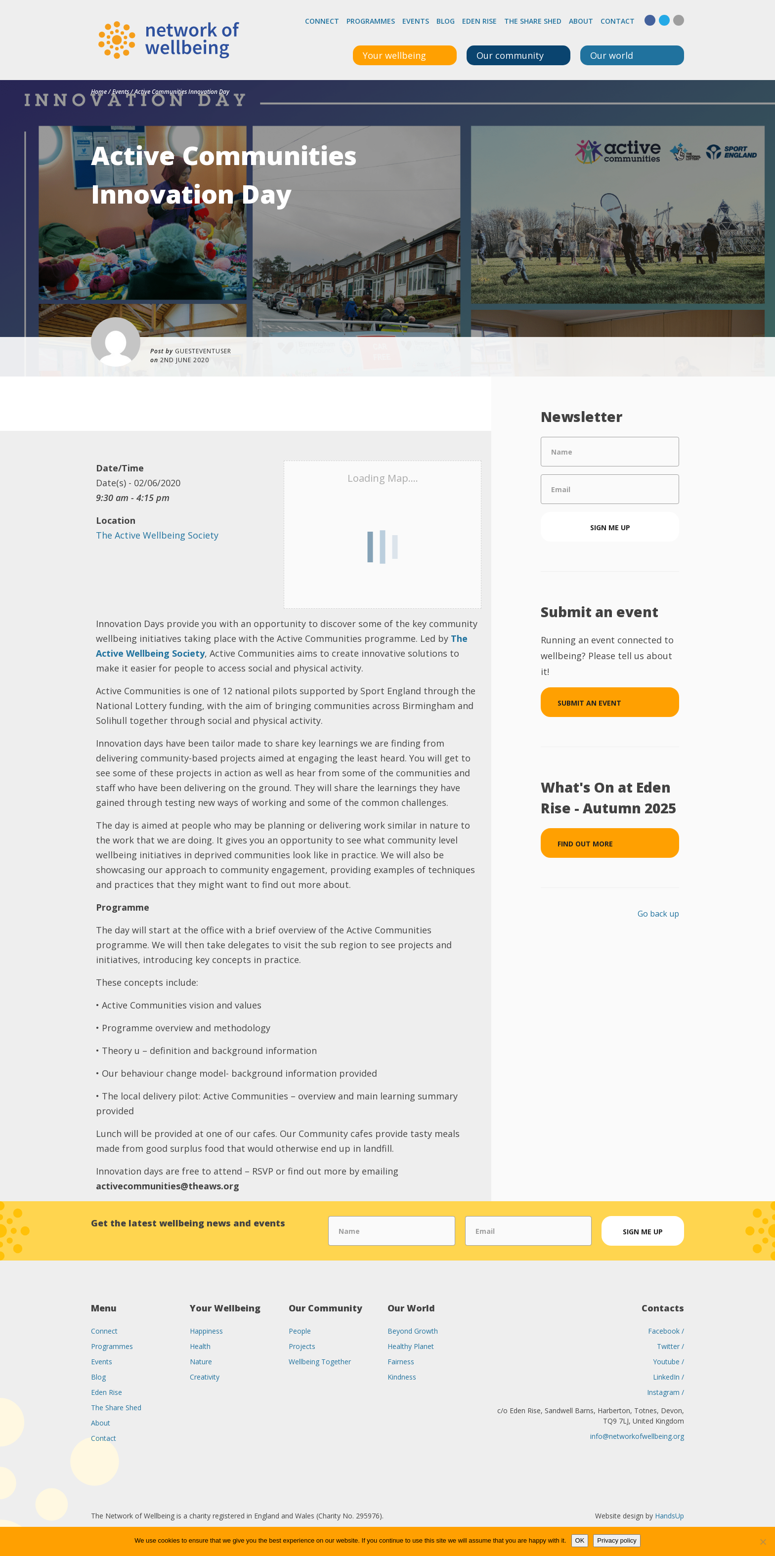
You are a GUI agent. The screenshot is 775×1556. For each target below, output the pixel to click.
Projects (302, 1346)
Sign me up (610, 527)
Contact (618, 21)
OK (580, 1540)
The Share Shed (532, 21)
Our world (611, 55)
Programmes (370, 21)
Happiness (206, 1331)
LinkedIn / (668, 1377)
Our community (510, 55)
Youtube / (668, 1361)
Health (200, 1346)
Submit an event (589, 703)
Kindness (402, 1377)
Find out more (585, 843)
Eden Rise (479, 21)
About (581, 21)
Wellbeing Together (320, 1361)
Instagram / (665, 1392)
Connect (322, 21)
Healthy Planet (411, 1346)
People (300, 1331)
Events (415, 21)
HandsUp (669, 1515)
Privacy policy (616, 1540)
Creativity (204, 1377)
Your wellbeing (394, 55)
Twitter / (670, 1346)
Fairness (401, 1361)
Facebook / (666, 1331)
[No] (763, 1542)
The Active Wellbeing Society (157, 535)
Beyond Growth (413, 1331)
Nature (201, 1361)
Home (99, 91)
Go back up (658, 913)
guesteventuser (203, 351)
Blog (445, 21)
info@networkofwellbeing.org (637, 1436)
